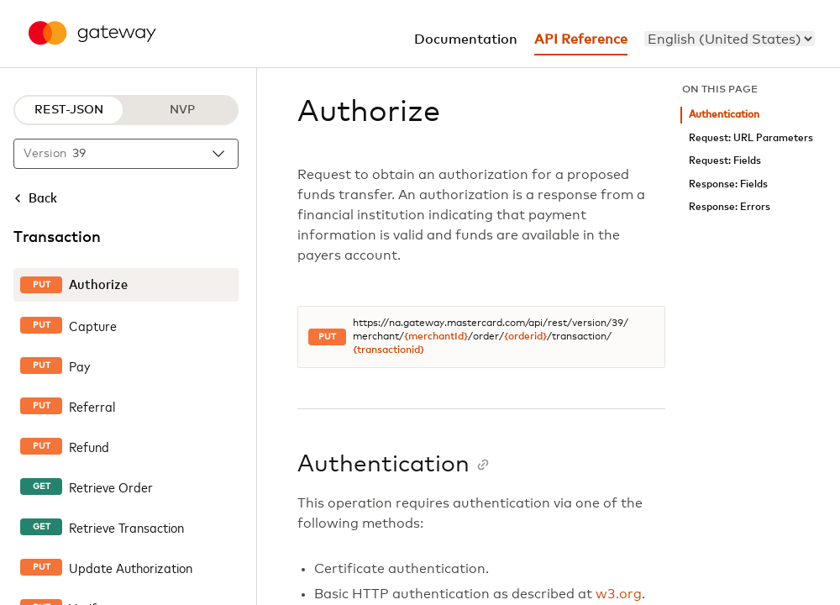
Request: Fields (725, 160)
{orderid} (525, 337)
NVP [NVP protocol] (182, 110)
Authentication (724, 114)
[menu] (729, 38)
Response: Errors (729, 207)
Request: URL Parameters (751, 138)
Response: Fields (728, 184)
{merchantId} (436, 337)
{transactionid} (388, 350)
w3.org (619, 594)
